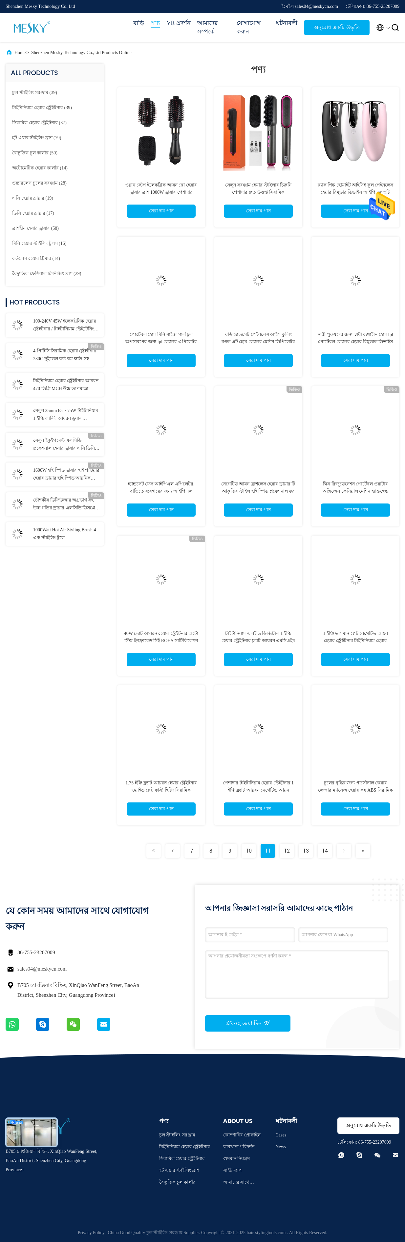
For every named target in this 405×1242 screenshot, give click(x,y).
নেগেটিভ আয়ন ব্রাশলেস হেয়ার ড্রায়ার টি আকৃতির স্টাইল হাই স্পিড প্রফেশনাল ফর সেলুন (258, 491)
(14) (40, 168)
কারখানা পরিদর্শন (239, 1146)
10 (249, 851)
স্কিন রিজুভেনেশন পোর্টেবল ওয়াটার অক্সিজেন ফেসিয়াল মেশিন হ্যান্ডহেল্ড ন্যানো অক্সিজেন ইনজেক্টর (355, 491)
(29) (46, 273)
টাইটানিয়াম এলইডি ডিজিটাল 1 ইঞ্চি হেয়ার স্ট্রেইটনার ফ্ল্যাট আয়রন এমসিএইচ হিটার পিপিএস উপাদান (258, 640)
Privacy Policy (91, 1232)
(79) (36, 137)
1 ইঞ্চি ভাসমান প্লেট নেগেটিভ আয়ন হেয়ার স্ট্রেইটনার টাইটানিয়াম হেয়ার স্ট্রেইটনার (355, 640)
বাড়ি (138, 23)
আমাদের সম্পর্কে (207, 27)
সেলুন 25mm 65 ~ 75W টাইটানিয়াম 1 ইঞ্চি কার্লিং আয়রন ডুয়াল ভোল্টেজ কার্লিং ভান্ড (65, 415)
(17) (33, 213)
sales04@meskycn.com (42, 969)
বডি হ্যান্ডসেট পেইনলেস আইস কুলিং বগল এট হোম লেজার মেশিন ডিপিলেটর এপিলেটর (258, 341)
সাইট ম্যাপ (232, 1170)
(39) (34, 92)
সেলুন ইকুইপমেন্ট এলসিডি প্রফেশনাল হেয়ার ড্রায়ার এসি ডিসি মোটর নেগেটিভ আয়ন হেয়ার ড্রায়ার (65, 445)
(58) (35, 228)
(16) (39, 243)
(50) (34, 152)
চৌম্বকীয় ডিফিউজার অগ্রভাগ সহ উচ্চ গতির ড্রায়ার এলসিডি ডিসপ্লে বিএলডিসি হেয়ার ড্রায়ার (64, 505)
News (281, 1146)
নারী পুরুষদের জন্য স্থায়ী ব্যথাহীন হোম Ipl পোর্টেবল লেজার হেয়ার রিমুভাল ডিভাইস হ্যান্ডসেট (355, 341)
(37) (39, 122)
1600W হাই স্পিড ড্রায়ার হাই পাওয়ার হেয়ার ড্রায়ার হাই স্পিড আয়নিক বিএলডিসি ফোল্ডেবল (66, 475)
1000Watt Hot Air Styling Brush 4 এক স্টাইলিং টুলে (64, 533)
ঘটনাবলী (286, 23)
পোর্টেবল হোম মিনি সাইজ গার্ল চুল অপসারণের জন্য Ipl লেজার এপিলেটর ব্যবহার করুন (161, 341)
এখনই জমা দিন (247, 1023)
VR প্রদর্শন (178, 23)
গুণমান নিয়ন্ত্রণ (236, 1158)
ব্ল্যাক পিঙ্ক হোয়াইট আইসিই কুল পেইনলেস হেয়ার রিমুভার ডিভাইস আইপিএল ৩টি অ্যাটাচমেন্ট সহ (356, 192)
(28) (39, 183)
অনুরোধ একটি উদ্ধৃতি (336, 27)
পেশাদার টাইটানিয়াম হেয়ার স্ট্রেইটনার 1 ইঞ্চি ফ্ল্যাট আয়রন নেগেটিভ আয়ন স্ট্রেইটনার (258, 790)
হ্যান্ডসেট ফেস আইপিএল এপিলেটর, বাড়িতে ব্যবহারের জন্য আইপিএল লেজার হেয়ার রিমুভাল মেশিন (161, 491)
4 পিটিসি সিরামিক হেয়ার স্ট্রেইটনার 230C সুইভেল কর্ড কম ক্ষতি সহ (64, 354)
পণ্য (155, 23)
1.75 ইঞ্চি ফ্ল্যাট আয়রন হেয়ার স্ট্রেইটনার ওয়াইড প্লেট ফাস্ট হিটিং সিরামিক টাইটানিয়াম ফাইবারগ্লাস (161, 790)
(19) (32, 198)
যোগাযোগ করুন (249, 27)
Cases (281, 1135)
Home (20, 52)
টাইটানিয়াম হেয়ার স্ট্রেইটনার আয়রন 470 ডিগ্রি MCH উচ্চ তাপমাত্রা (65, 384)
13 (306, 851)
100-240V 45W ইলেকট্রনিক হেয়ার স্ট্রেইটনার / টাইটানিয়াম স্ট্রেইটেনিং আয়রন (64, 326)
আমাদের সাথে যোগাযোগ (236, 1183)
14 (325, 851)
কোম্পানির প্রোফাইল (242, 1135)
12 (287, 851)
